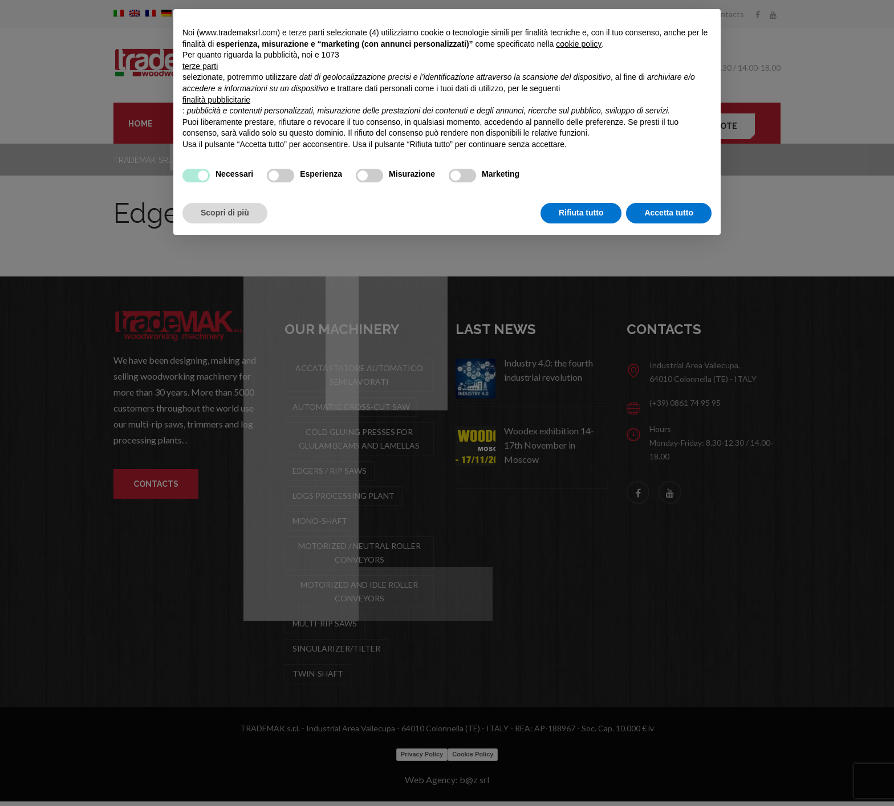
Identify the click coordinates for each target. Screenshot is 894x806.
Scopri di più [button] (225, 212)
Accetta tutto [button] (668, 212)
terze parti (200, 66)
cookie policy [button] (579, 43)
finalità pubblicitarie (216, 99)
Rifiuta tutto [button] (581, 212)
